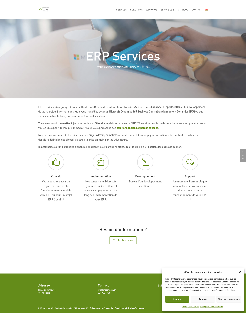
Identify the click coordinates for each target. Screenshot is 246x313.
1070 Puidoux (44, 293)
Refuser (203, 299)
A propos (151, 9)
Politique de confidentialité (211, 306)
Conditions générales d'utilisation (129, 308)
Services (121, 9)
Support (190, 176)
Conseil (56, 176)
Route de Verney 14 (47, 290)
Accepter (177, 299)
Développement (145, 176)
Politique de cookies (190, 306)
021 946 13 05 (104, 293)
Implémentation (101, 176)
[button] (239, 272)
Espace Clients (170, 9)
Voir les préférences (229, 299)
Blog (185, 9)
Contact (197, 9)
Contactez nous (123, 240)
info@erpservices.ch (107, 290)
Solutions (136, 9)
